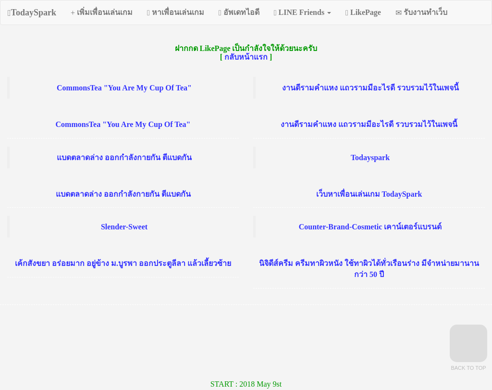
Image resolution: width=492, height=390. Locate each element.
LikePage (363, 12)
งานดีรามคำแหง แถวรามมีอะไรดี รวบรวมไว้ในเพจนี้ (370, 88)
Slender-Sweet (124, 227)
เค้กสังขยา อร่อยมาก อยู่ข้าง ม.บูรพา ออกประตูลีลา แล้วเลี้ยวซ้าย (123, 263)
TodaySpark (32, 12)
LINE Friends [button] (302, 12)
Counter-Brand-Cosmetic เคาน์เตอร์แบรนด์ (370, 227)
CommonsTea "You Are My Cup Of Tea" (124, 88)
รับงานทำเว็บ (421, 12)
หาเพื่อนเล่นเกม (175, 12)
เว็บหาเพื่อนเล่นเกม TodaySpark (369, 194)
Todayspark (370, 157)
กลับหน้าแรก (246, 57)
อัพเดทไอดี (239, 12)
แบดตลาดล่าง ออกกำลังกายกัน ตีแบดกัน (124, 157)
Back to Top (468, 348)
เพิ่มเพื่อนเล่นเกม (102, 12)
